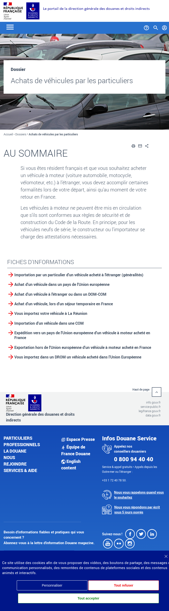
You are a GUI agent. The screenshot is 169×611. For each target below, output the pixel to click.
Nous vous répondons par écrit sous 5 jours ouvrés (137, 509)
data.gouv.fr (153, 415)
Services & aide (20, 470)
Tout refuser (123, 585)
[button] (133, 145)
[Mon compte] (164, 27)
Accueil (8, 134)
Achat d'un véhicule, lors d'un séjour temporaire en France (63, 303)
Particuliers (18, 438)
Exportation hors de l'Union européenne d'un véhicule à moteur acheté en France (82, 347)
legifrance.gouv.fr (150, 411)
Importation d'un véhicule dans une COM (49, 323)
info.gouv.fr (153, 402)
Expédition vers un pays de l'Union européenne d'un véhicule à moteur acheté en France (82, 335)
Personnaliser (52, 585)
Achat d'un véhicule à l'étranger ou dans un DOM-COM (60, 294)
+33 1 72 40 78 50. (114, 480)
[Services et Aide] (146, 27)
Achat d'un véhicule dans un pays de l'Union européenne (61, 284)
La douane (15, 451)
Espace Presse (78, 439)
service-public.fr (151, 407)
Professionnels (22, 444)
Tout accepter (88, 598)
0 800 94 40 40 (133, 459)
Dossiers (20, 134)
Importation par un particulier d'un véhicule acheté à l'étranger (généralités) (78, 274)
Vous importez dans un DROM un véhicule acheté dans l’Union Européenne (77, 357)
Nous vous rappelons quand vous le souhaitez (139, 495)
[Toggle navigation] (10, 27)
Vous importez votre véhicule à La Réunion (50, 313)
